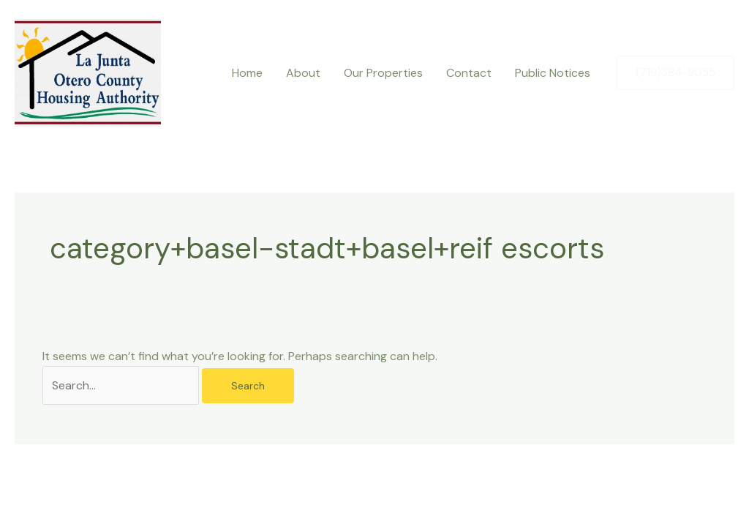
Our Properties (383, 73)
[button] (675, 73)
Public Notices (552, 73)
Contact (469, 73)
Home (247, 73)
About (303, 73)
